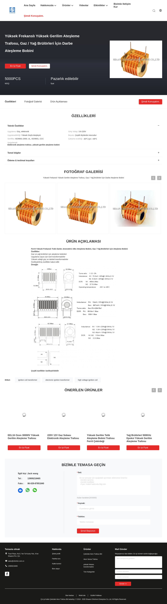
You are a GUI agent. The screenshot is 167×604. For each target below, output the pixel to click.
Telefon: (81, 517)
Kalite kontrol (56, 564)
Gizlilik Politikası (96, 595)
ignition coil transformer (27, 380)
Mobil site (82, 595)
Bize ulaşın (56, 569)
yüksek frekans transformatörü (89, 566)
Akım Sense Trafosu (91, 559)
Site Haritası (69, 595)
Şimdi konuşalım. (39, 66)
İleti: (80, 472)
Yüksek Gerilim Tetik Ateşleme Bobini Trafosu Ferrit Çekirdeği (101, 438)
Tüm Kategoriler (89, 572)
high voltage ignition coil (88, 380)
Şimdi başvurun (88, 531)
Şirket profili (56, 554)
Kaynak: (81, 503)
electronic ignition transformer (57, 380)
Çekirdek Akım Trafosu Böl (93, 554)
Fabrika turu (56, 559)
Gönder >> (123, 584)
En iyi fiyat (15, 66)
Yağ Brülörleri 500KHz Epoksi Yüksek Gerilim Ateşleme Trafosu (139, 438)
